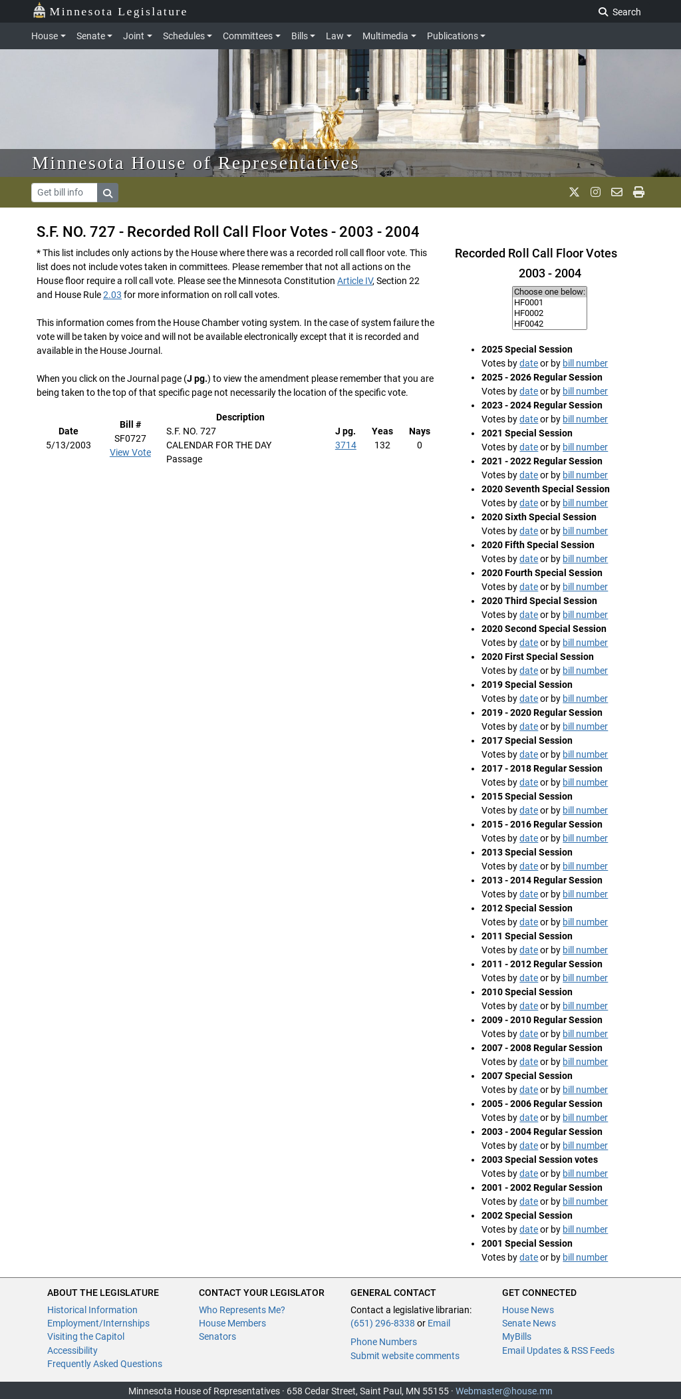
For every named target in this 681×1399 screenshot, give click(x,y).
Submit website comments (405, 1355)
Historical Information (92, 1310)
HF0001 (550, 302)
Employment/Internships (98, 1323)
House (44, 36)
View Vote (130, 452)
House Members (232, 1323)
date (528, 363)
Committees (248, 36)
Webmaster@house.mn (504, 1391)
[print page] (639, 192)
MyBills (516, 1336)
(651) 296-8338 (382, 1323)
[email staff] (617, 192)
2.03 (112, 294)
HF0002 (550, 313)
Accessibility (72, 1350)
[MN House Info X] (574, 192)
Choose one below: (550, 292)
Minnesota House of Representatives (196, 162)
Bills (299, 36)
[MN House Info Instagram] (595, 192)
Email (439, 1323)
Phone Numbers (383, 1341)
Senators (217, 1336)
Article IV (354, 280)
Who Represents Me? (242, 1310)
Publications (452, 36)
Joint (133, 36)
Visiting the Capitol (85, 1336)
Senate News (529, 1323)
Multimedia (385, 36)
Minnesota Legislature (110, 10)
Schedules (184, 36)
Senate (90, 36)
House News (528, 1310)
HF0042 (550, 324)
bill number (585, 363)
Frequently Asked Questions (104, 1363)
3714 (345, 445)
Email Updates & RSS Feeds (558, 1350)
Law (335, 36)
